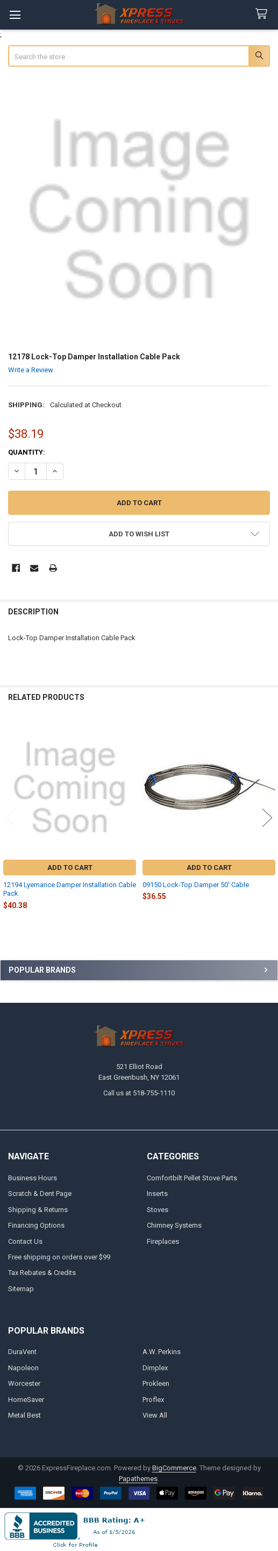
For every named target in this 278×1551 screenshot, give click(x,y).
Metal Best (24, 1415)
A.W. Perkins (161, 1352)
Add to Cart (69, 867)
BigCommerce (174, 1468)
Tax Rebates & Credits (42, 1273)
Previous (11, 817)
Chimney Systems (174, 1225)
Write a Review (30, 370)
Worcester (24, 1383)
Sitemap (21, 1289)
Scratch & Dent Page (40, 1193)
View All (154, 1415)
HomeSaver (26, 1400)
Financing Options (36, 1225)
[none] (139, 210)
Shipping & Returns (38, 1210)
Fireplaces (163, 1241)
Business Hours (32, 1178)
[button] (139, 534)
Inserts (157, 1193)
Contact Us (25, 1241)
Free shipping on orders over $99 (59, 1257)
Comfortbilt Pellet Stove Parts (192, 1178)
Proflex (153, 1400)
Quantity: (26, 452)
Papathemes (138, 1479)
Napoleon (23, 1368)
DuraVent (22, 1352)
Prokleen (155, 1383)
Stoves (157, 1210)
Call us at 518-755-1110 (139, 1093)
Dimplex (155, 1368)
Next (267, 817)
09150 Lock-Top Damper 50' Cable (195, 885)
